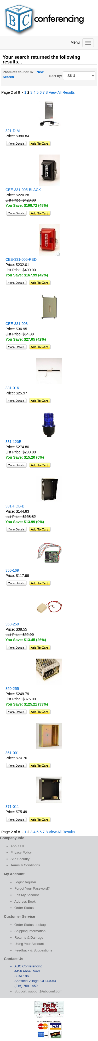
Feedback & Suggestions (33, 950)
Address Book (25, 901)
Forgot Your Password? (32, 888)
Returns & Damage (28, 937)
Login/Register (25, 882)
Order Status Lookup (30, 925)
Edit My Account (26, 895)
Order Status (24, 908)
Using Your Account (29, 944)
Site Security (20, 859)
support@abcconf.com (45, 991)
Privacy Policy (21, 852)
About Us (17, 846)
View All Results (61, 92)
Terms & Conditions (25, 865)
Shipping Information (29, 931)
